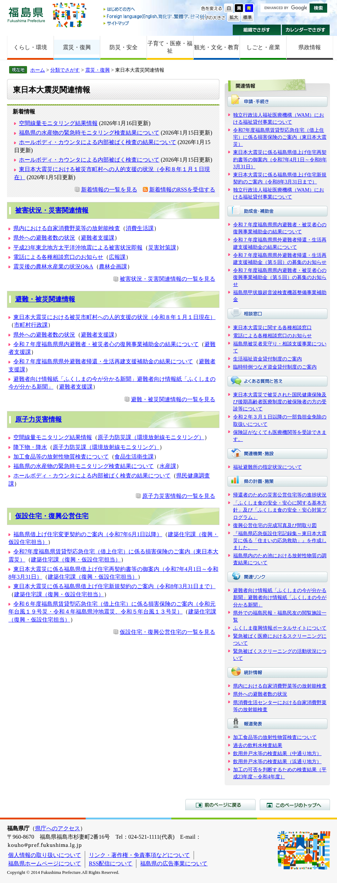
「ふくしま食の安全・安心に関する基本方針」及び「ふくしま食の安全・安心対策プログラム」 (279, 510)
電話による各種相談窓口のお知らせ (58, 257)
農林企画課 (113, 267)
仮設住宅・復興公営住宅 (51, 516)
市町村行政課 (31, 325)
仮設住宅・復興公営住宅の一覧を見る (167, 632)
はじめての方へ (155, 9)
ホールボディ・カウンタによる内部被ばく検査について (89, 160)
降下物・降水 (30, 447)
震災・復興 (77, 47)
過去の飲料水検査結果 (257, 745)
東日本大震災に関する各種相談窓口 (272, 327)
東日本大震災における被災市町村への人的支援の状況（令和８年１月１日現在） (114, 317)
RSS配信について (110, 863)
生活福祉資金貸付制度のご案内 (267, 359)
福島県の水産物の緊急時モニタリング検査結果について (89, 133)
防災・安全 (124, 47)
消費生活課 (140, 228)
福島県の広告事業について (173, 863)
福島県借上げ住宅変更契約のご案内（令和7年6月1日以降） (87, 534)
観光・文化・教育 (216, 47)
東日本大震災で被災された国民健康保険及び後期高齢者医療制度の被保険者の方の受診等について (279, 401)
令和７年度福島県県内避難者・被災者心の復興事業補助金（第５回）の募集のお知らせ (279, 277)
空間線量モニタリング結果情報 (58, 123)
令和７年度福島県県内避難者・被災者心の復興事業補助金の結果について (106, 344)
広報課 (117, 257)
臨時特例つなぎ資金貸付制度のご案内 (275, 367)
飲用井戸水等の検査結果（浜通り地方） (277, 761)
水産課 (167, 466)
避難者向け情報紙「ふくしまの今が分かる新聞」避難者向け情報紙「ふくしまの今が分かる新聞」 (279, 597)
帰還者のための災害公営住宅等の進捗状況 (279, 495)
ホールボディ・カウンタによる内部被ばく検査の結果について (97, 142)
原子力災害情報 (38, 419)
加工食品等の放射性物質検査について (61, 457)
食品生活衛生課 (134, 457)
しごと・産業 (263, 47)
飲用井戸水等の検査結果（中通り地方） (277, 753)
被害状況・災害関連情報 (51, 210)
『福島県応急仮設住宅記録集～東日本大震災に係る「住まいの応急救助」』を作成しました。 (279, 540)
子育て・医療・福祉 (169, 47)
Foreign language (155, 16)
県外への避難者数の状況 (44, 238)
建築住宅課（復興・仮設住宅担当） (76, 560)
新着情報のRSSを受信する (182, 190)
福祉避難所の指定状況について (267, 467)
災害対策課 (162, 248)
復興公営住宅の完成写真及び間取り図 (275, 525)
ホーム (37, 70)
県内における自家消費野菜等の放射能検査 (66, 228)
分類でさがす (65, 70)
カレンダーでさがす (306, 30)
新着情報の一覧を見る (109, 190)
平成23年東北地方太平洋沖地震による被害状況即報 (78, 248)
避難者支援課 (97, 238)
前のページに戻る (220, 804)
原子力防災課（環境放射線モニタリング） (151, 437)
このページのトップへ (295, 804)
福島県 (26, 14)
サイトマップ (155, 23)
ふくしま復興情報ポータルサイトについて (279, 628)
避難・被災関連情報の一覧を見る (173, 399)
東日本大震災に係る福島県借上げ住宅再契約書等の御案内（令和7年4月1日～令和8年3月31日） (280, 159)
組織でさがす (257, 30)
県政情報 (309, 47)
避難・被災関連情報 (45, 299)
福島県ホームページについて (44, 863)
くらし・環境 (30, 47)
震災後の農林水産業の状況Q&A (53, 267)
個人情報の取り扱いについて (44, 855)
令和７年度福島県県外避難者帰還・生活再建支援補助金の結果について (103, 361)
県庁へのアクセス (57, 828)
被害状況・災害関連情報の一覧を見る (167, 279)
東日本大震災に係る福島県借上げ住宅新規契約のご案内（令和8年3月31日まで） (114, 586)
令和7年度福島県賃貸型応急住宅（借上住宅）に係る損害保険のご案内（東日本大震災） (279, 137)
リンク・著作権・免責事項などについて (139, 855)
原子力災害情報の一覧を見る (178, 496)
